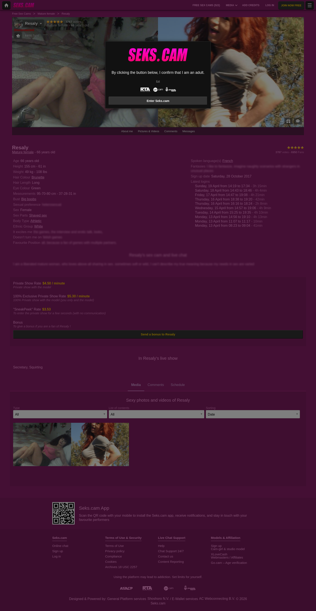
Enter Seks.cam (158, 101)
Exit (158, 81)
